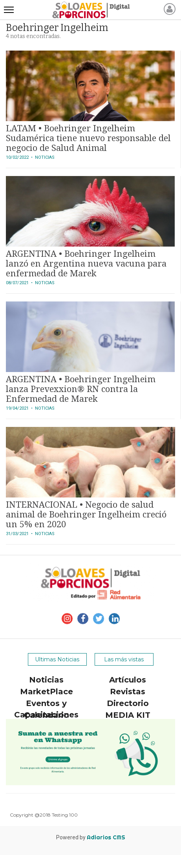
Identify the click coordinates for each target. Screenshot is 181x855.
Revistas (127, 691)
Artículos (127, 679)
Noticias (46, 679)
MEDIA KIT (127, 715)
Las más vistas (124, 659)
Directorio (128, 703)
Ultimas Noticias (57, 659)
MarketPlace (46, 691)
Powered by (90, 837)
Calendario (46, 715)
